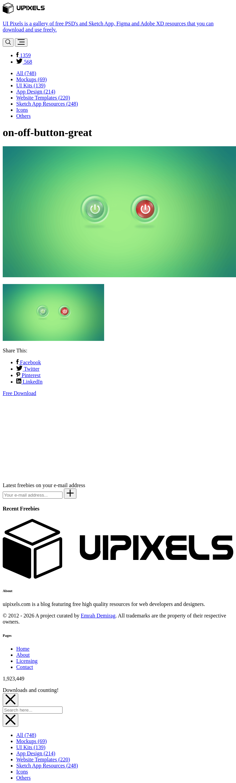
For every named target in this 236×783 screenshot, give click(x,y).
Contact (24, 667)
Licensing (27, 661)
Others (23, 116)
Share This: (15, 350)
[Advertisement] (53, 438)
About (23, 655)
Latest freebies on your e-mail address (44, 485)
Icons (22, 110)
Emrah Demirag (98, 615)
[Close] (10, 699)
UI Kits (30, 85)
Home (22, 649)
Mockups (31, 79)
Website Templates (43, 98)
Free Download (19, 393)
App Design (35, 91)
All (26, 73)
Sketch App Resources (47, 104)
